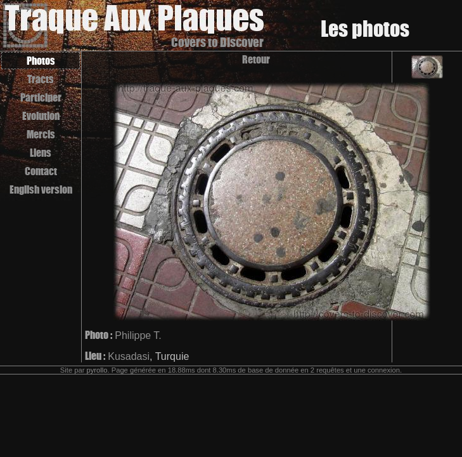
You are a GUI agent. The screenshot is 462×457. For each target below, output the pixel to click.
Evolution (41, 116)
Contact (41, 171)
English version (41, 189)
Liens (40, 153)
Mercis (41, 134)
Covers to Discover (217, 42)
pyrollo (97, 370)
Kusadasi (129, 356)
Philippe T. (138, 335)
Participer (40, 97)
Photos (41, 61)
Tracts (40, 79)
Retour (256, 59)
